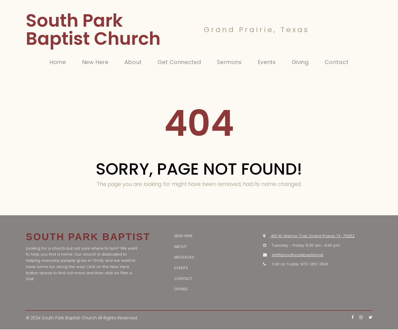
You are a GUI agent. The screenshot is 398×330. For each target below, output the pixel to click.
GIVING (181, 289)
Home (58, 62)
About (133, 62)
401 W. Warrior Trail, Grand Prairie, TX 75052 (313, 236)
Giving (300, 62)
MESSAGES (184, 258)
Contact (336, 62)
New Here (95, 62)
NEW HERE (183, 236)
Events (267, 62)
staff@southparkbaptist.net (297, 255)
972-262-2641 (314, 264)
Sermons (229, 62)
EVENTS (181, 268)
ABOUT (180, 247)
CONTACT (183, 279)
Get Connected (179, 62)
